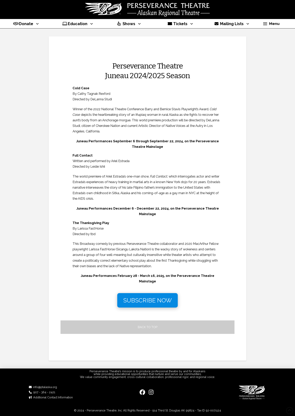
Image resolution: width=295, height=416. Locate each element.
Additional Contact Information (53, 397)
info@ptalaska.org (45, 387)
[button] (271, 24)
